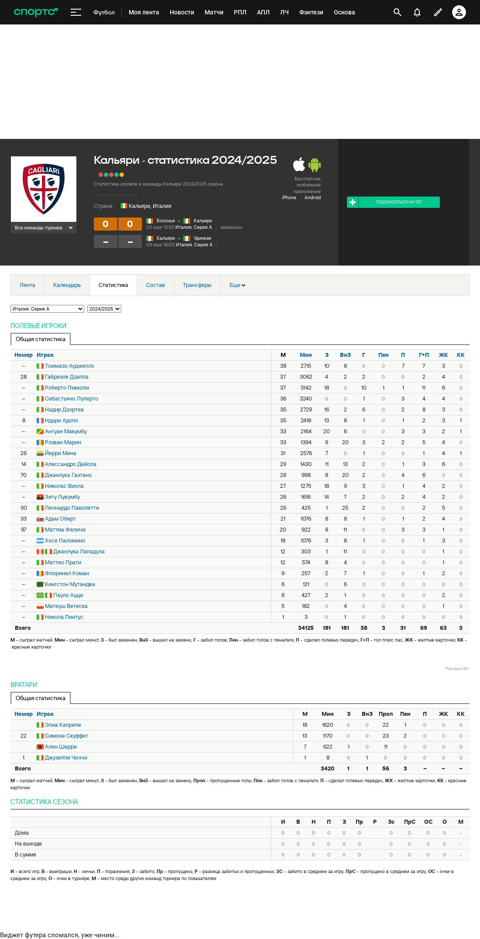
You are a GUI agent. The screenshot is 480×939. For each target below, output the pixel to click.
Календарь (67, 285)
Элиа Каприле (63, 724)
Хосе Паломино (65, 540)
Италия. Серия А (193, 227)
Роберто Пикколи (67, 387)
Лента (27, 285)
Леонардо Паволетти (72, 507)
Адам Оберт (60, 518)
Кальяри (203, 220)
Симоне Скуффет (66, 735)
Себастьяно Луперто (71, 398)
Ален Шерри (61, 746)
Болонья (166, 220)
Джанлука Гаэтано (68, 475)
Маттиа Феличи (65, 529)
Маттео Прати (63, 562)
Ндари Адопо (61, 420)
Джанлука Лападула (79, 551)
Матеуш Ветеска (66, 606)
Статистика (113, 285)
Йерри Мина (60, 453)
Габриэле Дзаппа (67, 376)
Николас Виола (64, 486)
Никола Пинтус (64, 617)
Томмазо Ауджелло (69, 365)
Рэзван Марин (63, 442)
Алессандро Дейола (70, 464)
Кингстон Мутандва (70, 584)
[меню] (75, 12)
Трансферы (197, 285)
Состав (155, 285)
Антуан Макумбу (66, 431)
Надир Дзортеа (64, 409)
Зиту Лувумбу (62, 497)
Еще (237, 285)
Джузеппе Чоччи (66, 757)
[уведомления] (417, 12)
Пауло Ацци (68, 595)
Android (313, 197)
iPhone (289, 197)
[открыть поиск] (397, 12)
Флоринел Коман (67, 573)
